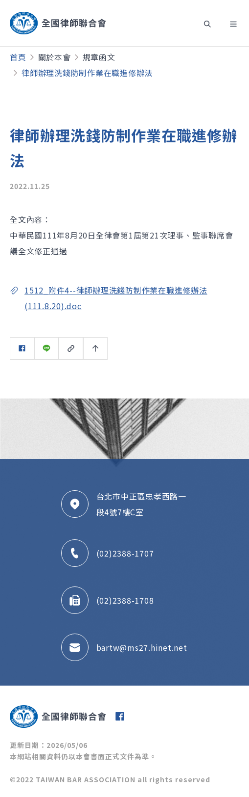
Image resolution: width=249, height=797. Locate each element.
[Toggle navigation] (206, 23)
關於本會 (54, 57)
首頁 (18, 57)
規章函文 (99, 57)
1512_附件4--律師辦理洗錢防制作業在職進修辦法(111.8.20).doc (115, 298)
